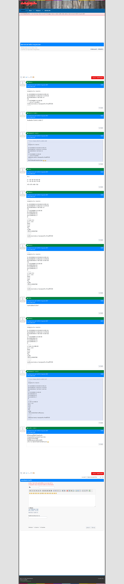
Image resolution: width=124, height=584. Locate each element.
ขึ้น (21, 473)
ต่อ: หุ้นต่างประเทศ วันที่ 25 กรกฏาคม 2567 (37, 84)
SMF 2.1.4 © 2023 (23, 578)
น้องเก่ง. (53, 13)
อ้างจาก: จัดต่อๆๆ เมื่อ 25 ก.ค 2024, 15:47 (38, 379)
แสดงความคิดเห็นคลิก (97, 77)
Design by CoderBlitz (23, 579)
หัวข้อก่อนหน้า (93, 49)
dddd (63, 13)
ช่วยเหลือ (99, 578)
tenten (57, 13)
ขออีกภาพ (36, 512)
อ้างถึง (101, 107)
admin (66, 13)
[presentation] (41, 522)
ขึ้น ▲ (103, 578)
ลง (21, 77)
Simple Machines (30, 578)
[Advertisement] (62, 30)
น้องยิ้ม (60, 13)
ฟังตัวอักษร (31, 512)
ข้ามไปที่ (83, 477)
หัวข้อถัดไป (100, 49)
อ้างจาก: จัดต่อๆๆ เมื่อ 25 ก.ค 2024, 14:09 (38, 141)
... (29, 77)
